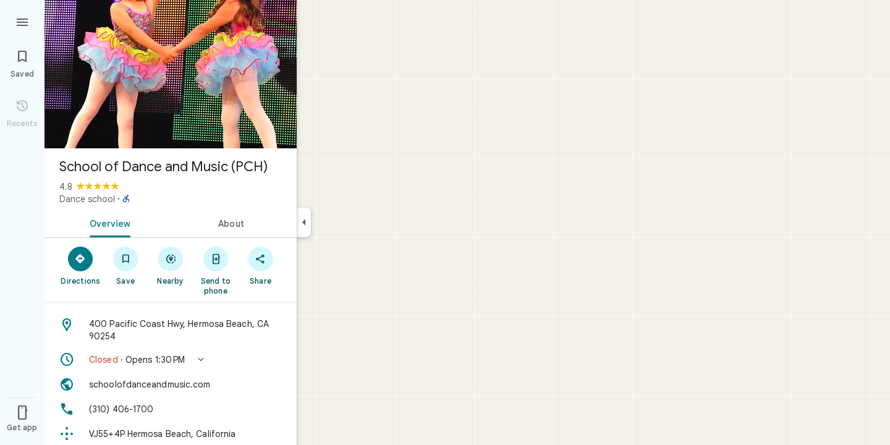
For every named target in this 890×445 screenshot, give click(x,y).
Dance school (87, 199)
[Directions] (80, 265)
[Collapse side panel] (304, 222)
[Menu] (22, 21)
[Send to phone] (215, 270)
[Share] (260, 265)
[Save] (125, 265)
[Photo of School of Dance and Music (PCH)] (170, 74)
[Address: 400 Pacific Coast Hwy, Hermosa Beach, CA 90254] (170, 330)
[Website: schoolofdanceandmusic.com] (170, 384)
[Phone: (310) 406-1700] (170, 409)
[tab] (107, 222)
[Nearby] (170, 265)
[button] (170, 359)
